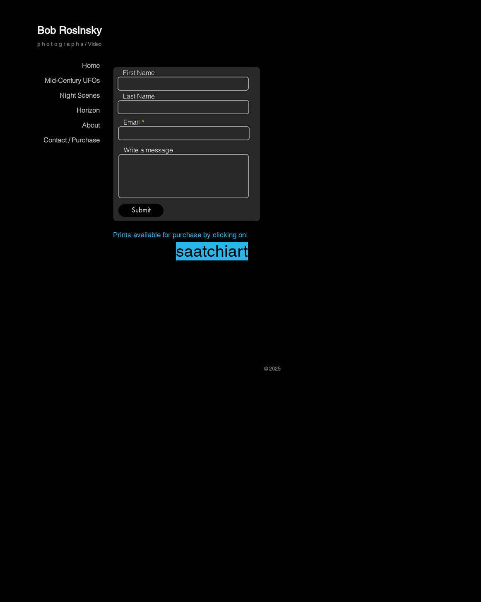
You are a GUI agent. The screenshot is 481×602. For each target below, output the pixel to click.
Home (91, 65)
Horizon (88, 110)
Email (131, 122)
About (91, 125)
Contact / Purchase (71, 140)
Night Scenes (80, 95)
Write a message (148, 150)
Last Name (139, 96)
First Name (139, 72)
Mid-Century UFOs (72, 80)
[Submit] (141, 210)
